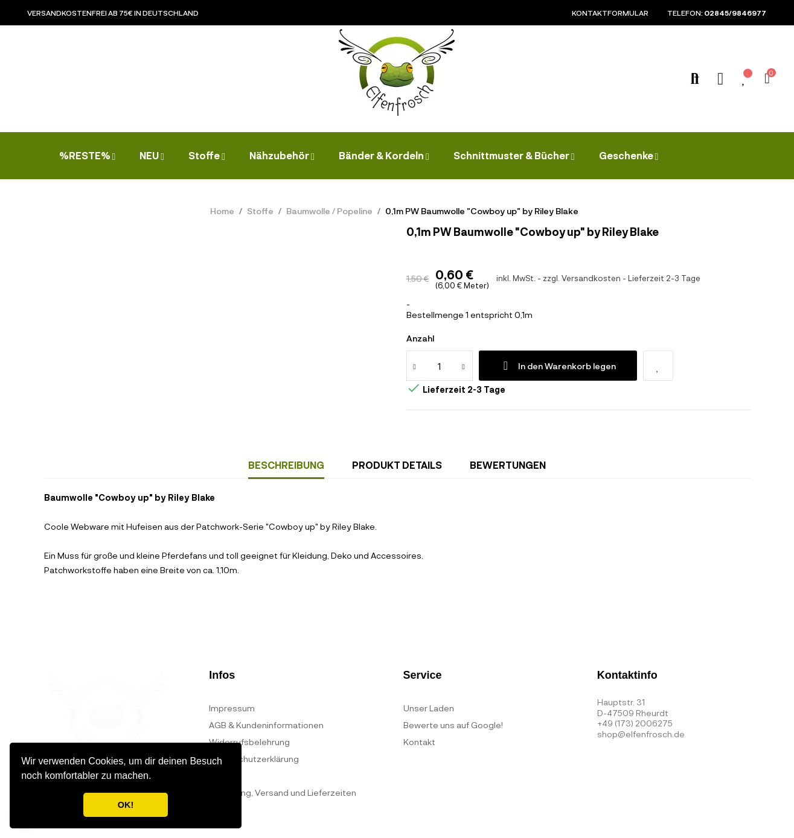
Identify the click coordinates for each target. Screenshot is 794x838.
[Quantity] (439, 366)
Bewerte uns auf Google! (453, 725)
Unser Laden (428, 708)
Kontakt (419, 742)
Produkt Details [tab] (397, 465)
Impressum (232, 708)
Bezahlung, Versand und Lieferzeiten (282, 792)
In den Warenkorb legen (558, 366)
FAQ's (220, 775)
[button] (156, 777)
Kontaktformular (610, 12)
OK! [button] (125, 805)
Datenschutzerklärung (254, 759)
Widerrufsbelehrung (249, 742)
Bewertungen (508, 465)
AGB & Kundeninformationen (266, 725)
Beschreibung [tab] (286, 465)
